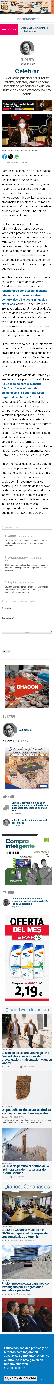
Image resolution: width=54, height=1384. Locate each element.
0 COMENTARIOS (18, 1117)
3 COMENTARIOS (10, 162)
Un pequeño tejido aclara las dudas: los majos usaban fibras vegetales (26, 1111)
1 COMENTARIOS (28, 1067)
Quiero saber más (15, 1367)
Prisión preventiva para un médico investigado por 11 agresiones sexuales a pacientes (25, 1287)
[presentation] (23, 642)
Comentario (8, 618)
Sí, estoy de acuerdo (20, 1378)
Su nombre (7, 608)
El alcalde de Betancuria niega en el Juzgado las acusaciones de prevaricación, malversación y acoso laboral (27, 1058)
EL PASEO (27, 59)
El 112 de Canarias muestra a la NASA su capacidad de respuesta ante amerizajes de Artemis (25, 1233)
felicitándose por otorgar (18, 290)
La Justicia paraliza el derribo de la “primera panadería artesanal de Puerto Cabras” (25, 1169)
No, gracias (43, 1379)
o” (29, 397)
